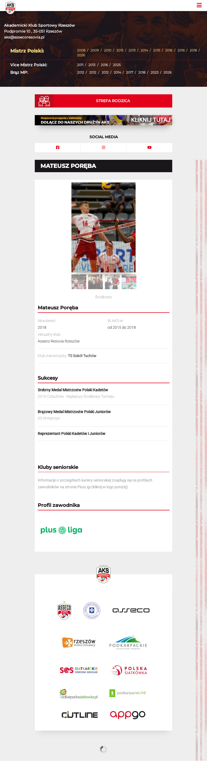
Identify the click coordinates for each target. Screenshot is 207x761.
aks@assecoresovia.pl (24, 37)
